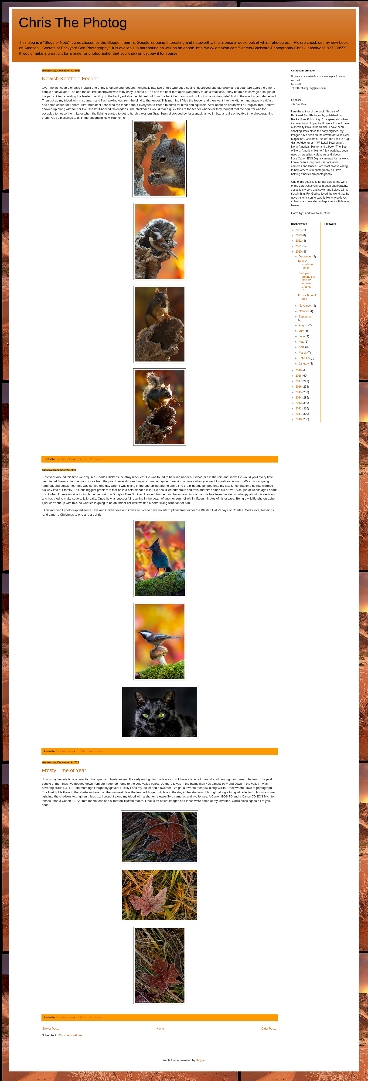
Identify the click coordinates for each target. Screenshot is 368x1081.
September (306, 316)
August (303, 325)
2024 (299, 230)
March (303, 352)
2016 (299, 386)
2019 (299, 370)
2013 (299, 403)
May (302, 341)
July (302, 330)
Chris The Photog (73, 22)
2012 (299, 408)
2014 (299, 397)
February (305, 358)
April (302, 347)
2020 (299, 251)
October (304, 311)
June (302, 336)
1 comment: (96, 1017)
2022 (299, 240)
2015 (299, 392)
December (306, 256)
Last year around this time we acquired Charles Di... (306, 282)
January (304, 363)
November (306, 305)
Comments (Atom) (70, 1035)
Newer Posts (51, 1028)
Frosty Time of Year (64, 770)
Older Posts (268, 1028)
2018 (299, 375)
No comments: (98, 459)
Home (160, 1028)
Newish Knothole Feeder (70, 78)
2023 (299, 235)
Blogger (200, 1060)
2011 (299, 414)
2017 (299, 381)
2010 (299, 419)
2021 (299, 246)
